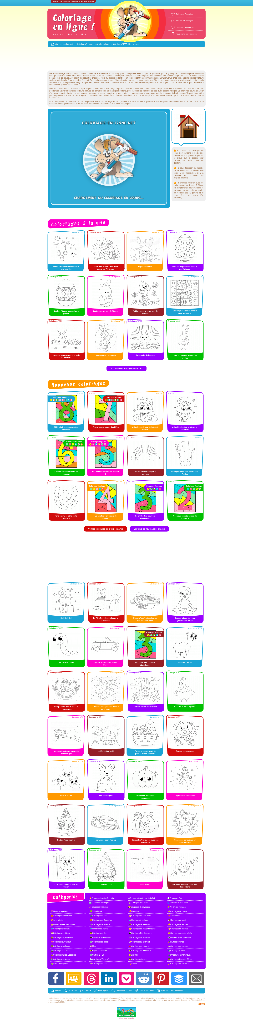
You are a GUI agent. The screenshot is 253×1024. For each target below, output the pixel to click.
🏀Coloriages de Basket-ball (101, 920)
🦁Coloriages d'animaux (60, 946)
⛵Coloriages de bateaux (138, 903)
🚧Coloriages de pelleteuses (140, 950)
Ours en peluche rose (185, 751)
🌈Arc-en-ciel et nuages (176, 907)
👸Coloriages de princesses (62, 937)
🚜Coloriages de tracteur (61, 950)
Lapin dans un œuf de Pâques (105, 311)
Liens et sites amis (146, 991)
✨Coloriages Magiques (98, 907)
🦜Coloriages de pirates (60, 959)
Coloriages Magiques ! (184, 27)
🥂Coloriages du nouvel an (139, 942)
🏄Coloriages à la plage (138, 920)
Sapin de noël (106, 884)
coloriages (201, 998)
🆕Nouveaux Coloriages (99, 903)
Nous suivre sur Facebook (186, 34)
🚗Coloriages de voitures (139, 946)
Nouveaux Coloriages (184, 21)
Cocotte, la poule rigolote (184, 707)
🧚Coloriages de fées (98, 964)
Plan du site (72, 991)
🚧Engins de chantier (98, 950)
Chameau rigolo (185, 662)
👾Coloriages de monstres (139, 937)
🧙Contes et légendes (59, 964)
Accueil (58, 991)
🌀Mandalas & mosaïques (177, 903)
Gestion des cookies (124, 991)
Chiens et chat (66, 795)
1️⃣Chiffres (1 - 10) (97, 955)
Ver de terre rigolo (66, 662)
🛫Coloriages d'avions (177, 950)
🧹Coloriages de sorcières (178, 964)
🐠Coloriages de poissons (139, 924)
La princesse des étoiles (185, 795)
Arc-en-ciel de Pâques (145, 355)
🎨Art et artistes (57, 920)
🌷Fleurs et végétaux (59, 911)
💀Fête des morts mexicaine (179, 937)
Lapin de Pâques (145, 267)
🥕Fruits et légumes (176, 942)
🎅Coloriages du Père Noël (140, 916)
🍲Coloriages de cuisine (177, 911)
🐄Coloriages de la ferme (100, 924)
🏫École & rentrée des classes (63, 924)
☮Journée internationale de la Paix (142, 898)
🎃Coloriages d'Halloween (61, 916)
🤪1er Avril (133, 955)
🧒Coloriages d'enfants (138, 959)
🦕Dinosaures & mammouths (179, 955)
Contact (88, 991)
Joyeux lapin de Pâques (106, 355)
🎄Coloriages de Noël (98, 916)
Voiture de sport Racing (106, 840)
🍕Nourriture (134, 911)
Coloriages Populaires (184, 14)
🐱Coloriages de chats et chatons (142, 929)
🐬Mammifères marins (99, 929)
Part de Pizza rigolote (66, 840)
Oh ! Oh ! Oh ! (66, 618)
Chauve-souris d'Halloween (145, 707)
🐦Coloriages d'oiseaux (60, 929)
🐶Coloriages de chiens (60, 933)
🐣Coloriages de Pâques (178, 924)
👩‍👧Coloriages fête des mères (140, 933)
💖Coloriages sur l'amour (61, 942)
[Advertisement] (126, 59)
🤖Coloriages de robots (99, 942)
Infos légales (103, 991)
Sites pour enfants (126, 1018)
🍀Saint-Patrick (96, 911)
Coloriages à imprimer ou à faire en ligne (93, 44)
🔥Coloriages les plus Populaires (102, 898)
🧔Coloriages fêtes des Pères (180, 959)
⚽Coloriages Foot (174, 898)
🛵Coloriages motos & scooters (63, 955)
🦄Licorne (94, 946)
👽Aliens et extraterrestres (100, 937)
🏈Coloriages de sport (177, 920)
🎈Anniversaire (174, 916)
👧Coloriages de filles (98, 933)
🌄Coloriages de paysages (139, 907)
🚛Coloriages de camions (178, 946)
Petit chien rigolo (106, 795)
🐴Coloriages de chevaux (178, 929)
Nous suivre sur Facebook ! (172, 991)
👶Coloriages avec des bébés (180, 933)
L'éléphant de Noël (106, 751)
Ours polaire (145, 884)
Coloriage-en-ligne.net (64, 44)
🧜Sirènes (133, 964)
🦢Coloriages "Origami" (99, 959)
